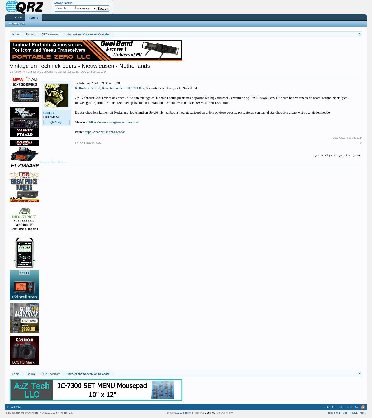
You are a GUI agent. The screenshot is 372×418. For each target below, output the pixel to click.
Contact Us (328, 407)
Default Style (14, 407)
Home (18, 17)
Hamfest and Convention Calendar (46, 71)
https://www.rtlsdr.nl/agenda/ (104, 132)
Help (340, 407)
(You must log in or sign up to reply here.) (339, 155)
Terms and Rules (337, 412)
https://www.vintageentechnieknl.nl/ (114, 122)
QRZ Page (56, 122)
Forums (33, 17)
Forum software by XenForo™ (39, 412)
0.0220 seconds (183, 412)
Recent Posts (17, 23)
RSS (363, 407)
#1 (360, 143)
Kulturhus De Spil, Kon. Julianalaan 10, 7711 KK (109, 88)
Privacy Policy (358, 412)
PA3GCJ (85, 71)
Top (357, 407)
